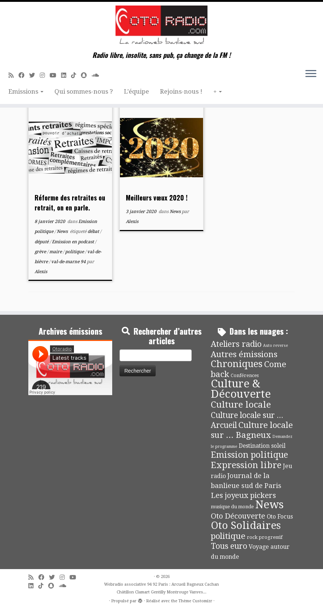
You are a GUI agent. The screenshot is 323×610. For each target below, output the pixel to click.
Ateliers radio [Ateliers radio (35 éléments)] (236, 344)
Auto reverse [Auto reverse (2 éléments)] (275, 345)
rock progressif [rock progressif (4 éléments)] (265, 537)
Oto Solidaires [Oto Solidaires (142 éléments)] (246, 525)
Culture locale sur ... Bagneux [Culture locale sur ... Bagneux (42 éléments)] (252, 430)
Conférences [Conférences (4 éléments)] (245, 375)
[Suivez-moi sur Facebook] (23, 75)
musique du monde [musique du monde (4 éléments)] (232, 506)
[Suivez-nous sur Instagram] (45, 75)
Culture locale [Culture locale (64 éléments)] (241, 404)
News (63, 231)
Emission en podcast (73, 241)
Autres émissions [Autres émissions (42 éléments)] (244, 354)
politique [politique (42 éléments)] (228, 536)
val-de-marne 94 (69, 261)
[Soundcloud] (98, 75)
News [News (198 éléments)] (269, 504)
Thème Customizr (195, 601)
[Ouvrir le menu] (310, 74)
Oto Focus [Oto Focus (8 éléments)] (280, 516)
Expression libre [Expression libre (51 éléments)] (246, 465)
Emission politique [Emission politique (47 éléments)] (249, 455)
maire (56, 251)
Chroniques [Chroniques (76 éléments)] (237, 364)
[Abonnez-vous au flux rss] (13, 75)
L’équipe (136, 91)
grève (41, 251)
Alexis (41, 271)
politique (75, 251)
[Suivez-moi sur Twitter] (34, 75)
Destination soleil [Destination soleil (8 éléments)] (262, 446)
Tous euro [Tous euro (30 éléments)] (229, 546)
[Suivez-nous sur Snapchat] (86, 75)
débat (94, 231)
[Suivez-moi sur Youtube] (55, 75)
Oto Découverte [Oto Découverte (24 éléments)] (238, 516)
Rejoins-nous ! (181, 91)
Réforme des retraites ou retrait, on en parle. (70, 202)
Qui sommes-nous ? (83, 91)
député (42, 241)
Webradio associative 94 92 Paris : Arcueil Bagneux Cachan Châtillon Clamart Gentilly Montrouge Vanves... (161, 588)
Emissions (25, 91)
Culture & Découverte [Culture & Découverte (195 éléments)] (241, 388)
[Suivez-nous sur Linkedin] (66, 75)
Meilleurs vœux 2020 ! (157, 197)
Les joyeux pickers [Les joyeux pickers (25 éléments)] (243, 495)
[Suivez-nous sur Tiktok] (76, 75)
